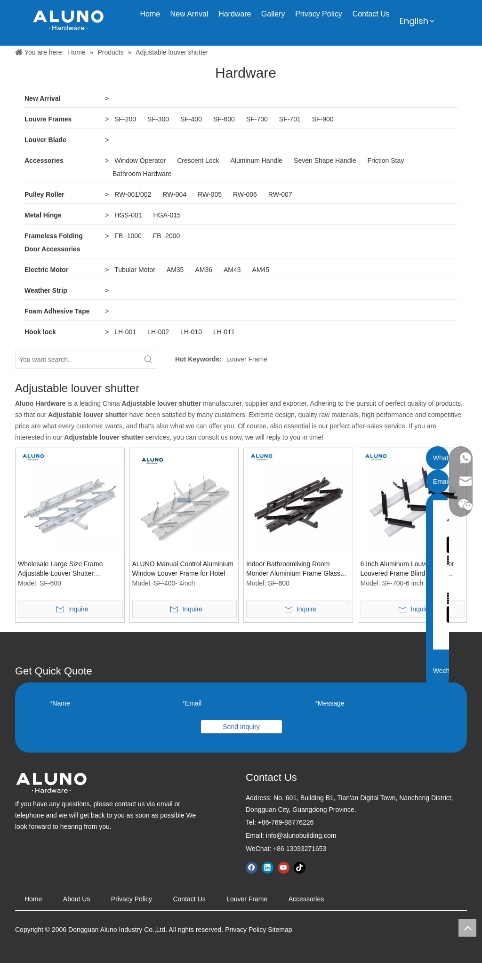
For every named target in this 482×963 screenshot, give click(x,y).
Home (33, 899)
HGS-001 (128, 215)
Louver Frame (246, 359)
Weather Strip (45, 290)
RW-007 (280, 194)
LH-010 (191, 332)
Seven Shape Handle (325, 160)
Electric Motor (46, 269)
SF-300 (158, 119)
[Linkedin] (267, 868)
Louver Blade (45, 140)
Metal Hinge (43, 215)
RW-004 (174, 194)
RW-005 (210, 194)
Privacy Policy (131, 899)
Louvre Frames (48, 119)
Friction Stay (385, 160)
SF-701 (290, 119)
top (467, 928)
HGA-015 (167, 215)
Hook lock (40, 332)
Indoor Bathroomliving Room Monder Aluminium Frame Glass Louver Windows (293, 569)
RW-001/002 (132, 194)
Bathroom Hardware (141, 173)
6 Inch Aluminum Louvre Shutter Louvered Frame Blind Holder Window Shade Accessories (407, 569)
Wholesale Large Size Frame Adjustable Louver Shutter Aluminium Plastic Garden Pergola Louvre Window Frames (68, 569)
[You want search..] (78, 359)
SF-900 (323, 119)
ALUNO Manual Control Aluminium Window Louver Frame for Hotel (183, 568)
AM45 (261, 269)
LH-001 (125, 332)
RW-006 (245, 194)
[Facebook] (251, 868)
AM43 (232, 269)
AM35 (175, 269)
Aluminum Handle (257, 160)
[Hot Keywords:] (148, 359)
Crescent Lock (198, 160)
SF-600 (224, 119)
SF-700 (257, 119)
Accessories (44, 160)
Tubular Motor (134, 269)
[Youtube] (283, 868)
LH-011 (224, 332)
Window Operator (140, 160)
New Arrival (42, 98)
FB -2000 (166, 236)
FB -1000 (128, 236)
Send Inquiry (241, 726)
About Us (76, 899)
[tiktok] (299, 868)
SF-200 (125, 119)
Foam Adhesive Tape (56, 311)
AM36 (203, 269)
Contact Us (189, 899)
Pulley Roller (44, 194)
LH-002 (158, 332)
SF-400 (191, 119)
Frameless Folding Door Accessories (53, 242)
